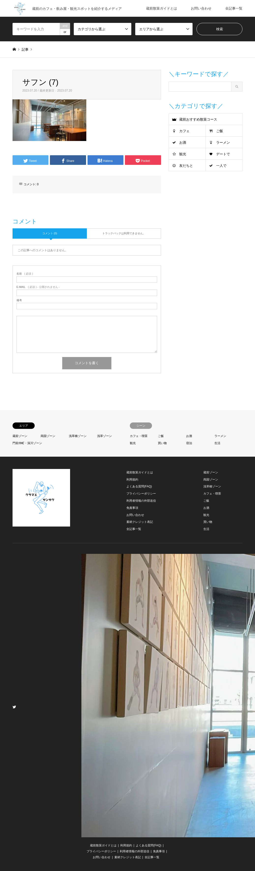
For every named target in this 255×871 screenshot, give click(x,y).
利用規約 (132, 479)
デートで (223, 154)
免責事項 (132, 508)
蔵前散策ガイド (204, 707)
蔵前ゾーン (20, 436)
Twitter (14, 707)
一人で (221, 166)
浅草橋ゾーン (78, 436)
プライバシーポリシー (141, 493)
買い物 (162, 443)
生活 (217, 443)
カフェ (184, 131)
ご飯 (219, 131)
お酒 (182, 142)
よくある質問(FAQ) (139, 486)
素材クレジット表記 (139, 522)
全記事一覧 (233, 8)
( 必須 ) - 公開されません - (38, 287)
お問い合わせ (201, 8)
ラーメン (223, 142)
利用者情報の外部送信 (141, 500)
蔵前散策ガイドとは (161, 8)
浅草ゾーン (104, 436)
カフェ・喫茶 (139, 436)
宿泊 (189, 443)
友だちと (186, 166)
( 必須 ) (24, 273)
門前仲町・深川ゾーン (27, 443)
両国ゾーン (48, 436)
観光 (182, 154)
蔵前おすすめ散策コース (198, 119)
